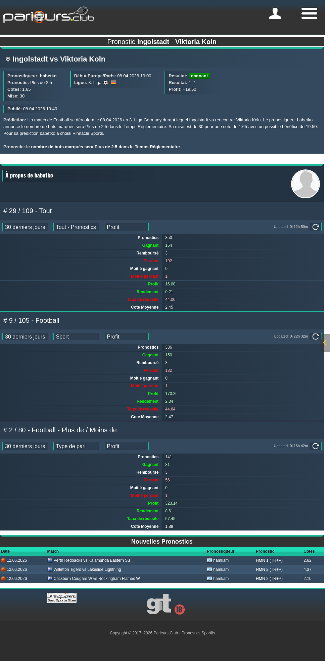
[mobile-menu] (275, 13)
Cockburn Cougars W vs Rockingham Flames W (93, 578)
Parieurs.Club (165, 633)
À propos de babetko (29, 175)
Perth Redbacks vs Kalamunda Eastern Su (88, 560)
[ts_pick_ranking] (126, 227)
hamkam (218, 560)
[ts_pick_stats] (76, 227)
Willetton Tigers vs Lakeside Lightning (84, 569)
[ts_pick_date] (25, 227)
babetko (48, 75)
